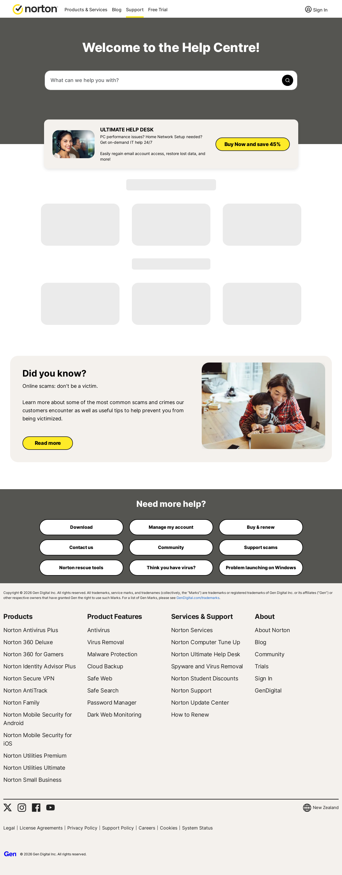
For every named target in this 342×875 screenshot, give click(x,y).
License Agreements (41, 828)
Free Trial (157, 9)
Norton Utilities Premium (34, 755)
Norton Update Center (200, 702)
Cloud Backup (105, 666)
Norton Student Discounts (204, 678)
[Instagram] (21, 807)
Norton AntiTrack (25, 690)
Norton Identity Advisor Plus (39, 666)
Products (18, 616)
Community (269, 654)
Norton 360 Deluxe (28, 642)
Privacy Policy (82, 828)
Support (135, 9)
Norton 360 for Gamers (33, 654)
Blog (116, 9)
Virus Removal (105, 642)
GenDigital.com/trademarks (197, 598)
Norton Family (21, 702)
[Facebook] (36, 807)
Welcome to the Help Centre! (171, 47)
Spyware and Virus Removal (207, 666)
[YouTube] (50, 808)
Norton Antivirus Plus (30, 630)
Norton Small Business (32, 779)
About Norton (272, 630)
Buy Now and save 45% (252, 144)
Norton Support (191, 690)
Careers (147, 828)
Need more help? (171, 504)
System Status (197, 828)
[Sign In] (316, 10)
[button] (35, 9)
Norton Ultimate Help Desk (205, 654)
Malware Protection (112, 654)
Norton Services (192, 630)
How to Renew (190, 714)
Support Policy (118, 828)
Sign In (320, 10)
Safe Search (103, 690)
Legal (9, 828)
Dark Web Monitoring (114, 714)
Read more (48, 443)
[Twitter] (7, 807)
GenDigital (268, 690)
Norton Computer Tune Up (205, 642)
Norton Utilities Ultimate (34, 767)
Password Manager (111, 702)
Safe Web (99, 678)
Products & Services (86, 9)
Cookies (168, 828)
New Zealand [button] (326, 807)
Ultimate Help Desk (126, 130)
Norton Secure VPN (28, 678)
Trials (261, 666)
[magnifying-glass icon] (287, 80)
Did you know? (54, 373)
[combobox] (171, 80)
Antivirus (98, 630)
